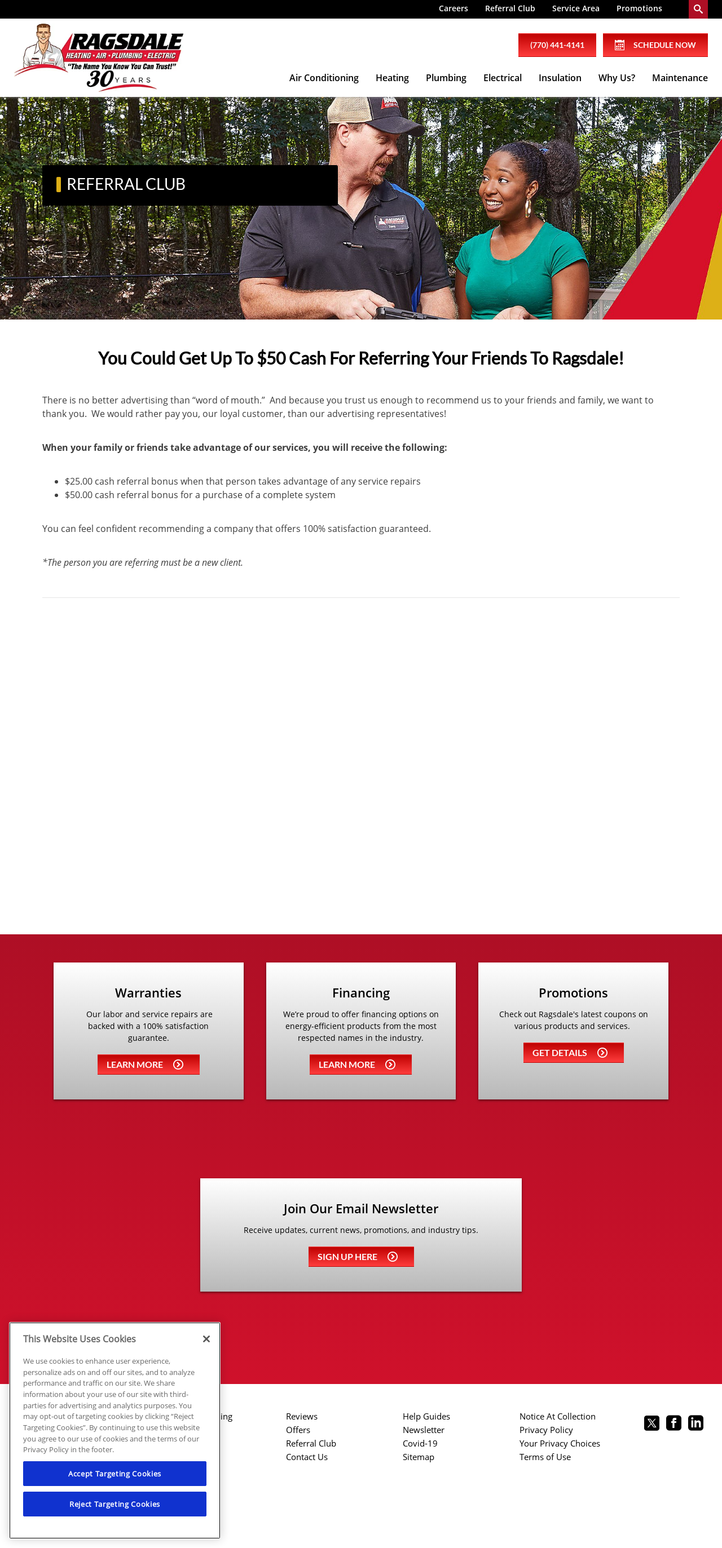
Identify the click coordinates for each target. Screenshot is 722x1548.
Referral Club (510, 8)
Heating (392, 78)
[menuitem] (453, 9)
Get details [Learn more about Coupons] (569, 1052)
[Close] (206, 1339)
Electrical (502, 78)
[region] (115, 1430)
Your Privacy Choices (560, 1443)
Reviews (302, 1416)
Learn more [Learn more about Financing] (357, 1064)
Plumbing (446, 78)
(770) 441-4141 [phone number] (557, 45)
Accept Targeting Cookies (114, 1474)
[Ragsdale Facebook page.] (673, 1424)
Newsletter (423, 1430)
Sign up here (358, 1256)
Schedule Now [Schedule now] (655, 45)
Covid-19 (420, 1443)
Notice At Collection (558, 1416)
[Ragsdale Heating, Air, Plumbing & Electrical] (98, 58)
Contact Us (307, 1457)
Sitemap (418, 1457)
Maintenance (680, 78)
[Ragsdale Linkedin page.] (695, 1424)
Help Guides (426, 1416)
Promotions (639, 8)
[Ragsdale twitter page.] (651, 1424)
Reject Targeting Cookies (114, 1504)
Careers (453, 8)
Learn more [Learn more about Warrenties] (145, 1064)
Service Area (576, 8)
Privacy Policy (546, 1430)
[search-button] (698, 9)
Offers (298, 1430)
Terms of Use (545, 1457)
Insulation (560, 78)
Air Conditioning (324, 78)
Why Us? (616, 78)
